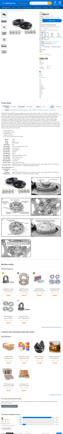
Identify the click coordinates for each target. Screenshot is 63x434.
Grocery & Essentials (27, 7)
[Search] (49, 3)
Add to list (47, 46)
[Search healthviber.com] (38, 3)
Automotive (7, 10)
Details (53, 43)
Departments (6, 7)
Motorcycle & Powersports (16, 10)
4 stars (20, 419)
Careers (51, 7)
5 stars (20, 417)
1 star (20, 424)
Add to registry (56, 46)
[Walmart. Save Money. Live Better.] (8, 3)
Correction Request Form (9, 406)
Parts (23, 10)
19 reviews (49, 54)
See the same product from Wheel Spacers (52, 327)
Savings (19, 7)
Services (14, 7)
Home (2, 10)
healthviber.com (43, 77)
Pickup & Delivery (37, 7)
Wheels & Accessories (44, 110)
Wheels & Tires (36, 110)
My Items (57, 7)
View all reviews (6, 428)
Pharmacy (45, 7)
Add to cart (52, 20)
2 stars (20, 422)
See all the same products (56, 394)
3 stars (20, 421)
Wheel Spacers (53, 110)
